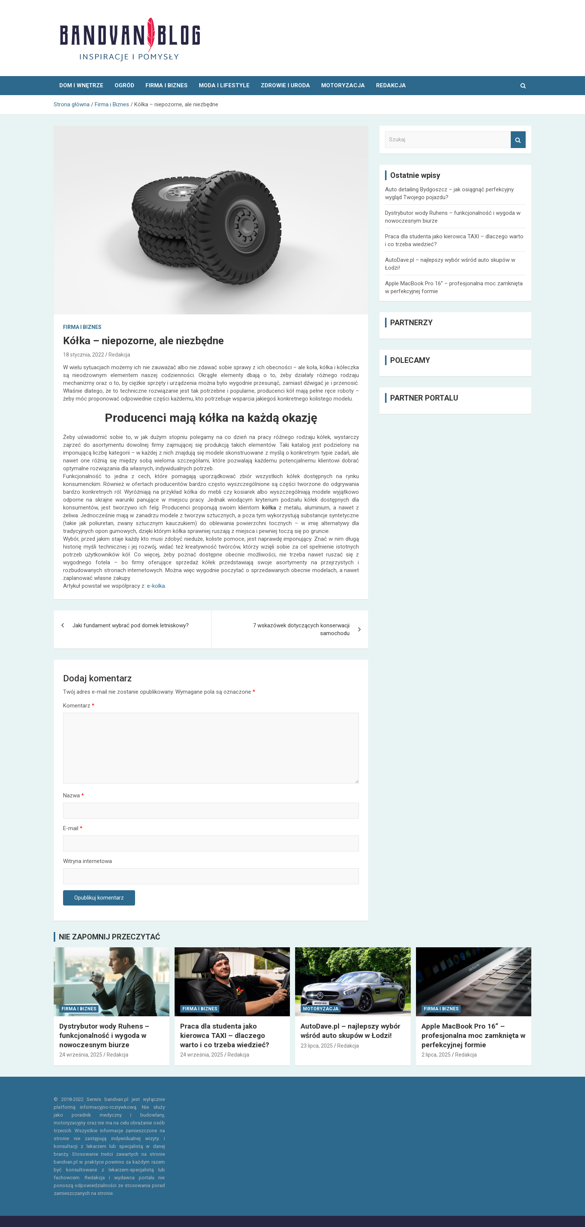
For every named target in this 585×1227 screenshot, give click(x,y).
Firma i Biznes (167, 85)
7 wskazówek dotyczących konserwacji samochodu (301, 629)
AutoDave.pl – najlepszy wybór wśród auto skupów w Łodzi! (350, 1031)
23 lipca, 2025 (317, 1046)
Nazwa (73, 795)
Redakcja (119, 355)
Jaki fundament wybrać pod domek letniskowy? (130, 625)
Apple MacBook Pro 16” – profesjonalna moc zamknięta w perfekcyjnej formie (473, 1035)
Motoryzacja (343, 85)
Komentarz (78, 705)
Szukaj (518, 139)
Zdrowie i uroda (285, 85)
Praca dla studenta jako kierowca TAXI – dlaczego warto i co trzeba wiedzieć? (224, 1035)
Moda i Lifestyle (224, 85)
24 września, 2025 (80, 1055)
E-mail (72, 828)
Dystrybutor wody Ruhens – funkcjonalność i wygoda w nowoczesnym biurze (104, 1035)
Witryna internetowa (87, 861)
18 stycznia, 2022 (83, 355)
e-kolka (156, 586)
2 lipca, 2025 (436, 1055)
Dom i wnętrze (81, 85)
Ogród (124, 85)
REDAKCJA (391, 85)
